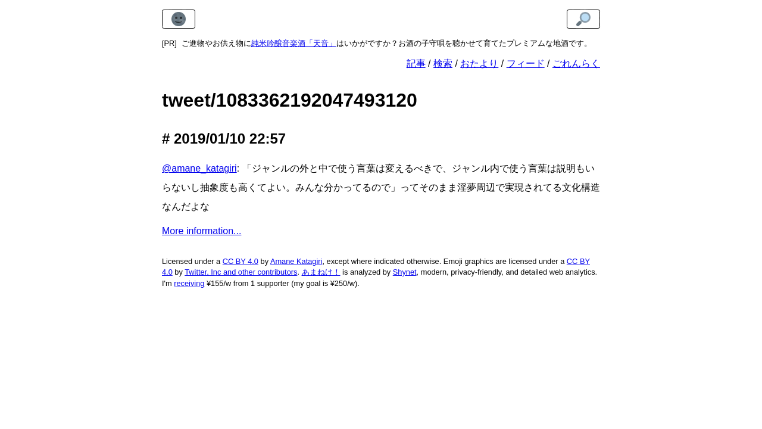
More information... (201, 231)
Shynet (405, 272)
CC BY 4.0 (240, 261)
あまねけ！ (321, 272)
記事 (416, 63)
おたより (479, 63)
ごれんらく (576, 63)
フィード (526, 63)
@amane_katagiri (199, 168)
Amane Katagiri (296, 261)
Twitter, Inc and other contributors (241, 272)
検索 (442, 63)
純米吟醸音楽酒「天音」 (293, 43)
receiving (189, 283)
